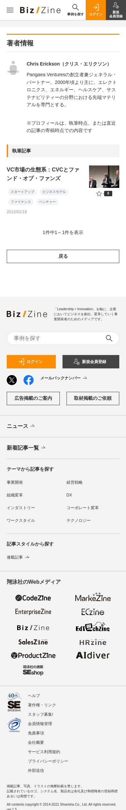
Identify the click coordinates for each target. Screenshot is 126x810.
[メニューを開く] (10, 10)
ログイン (30, 361)
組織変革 (15, 495)
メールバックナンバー (64, 378)
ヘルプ (34, 692)
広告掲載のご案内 (33, 398)
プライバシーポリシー (48, 758)
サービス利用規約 (44, 748)
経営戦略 (75, 482)
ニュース (21, 426)
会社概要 (36, 739)
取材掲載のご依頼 (93, 398)
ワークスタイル (21, 520)
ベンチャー (47, 202)
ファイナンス (21, 202)
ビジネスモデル (54, 192)
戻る (63, 256)
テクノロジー (79, 520)
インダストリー (21, 507)
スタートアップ (22, 192)
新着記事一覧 (27, 448)
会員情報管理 (40, 720)
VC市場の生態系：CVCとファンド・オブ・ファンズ (43, 174)
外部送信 (36, 767)
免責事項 (36, 729)
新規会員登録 (89, 361)
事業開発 (15, 482)
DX (69, 495)
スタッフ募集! (40, 711)
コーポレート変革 (83, 507)
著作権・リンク (42, 701)
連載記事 (19, 557)
